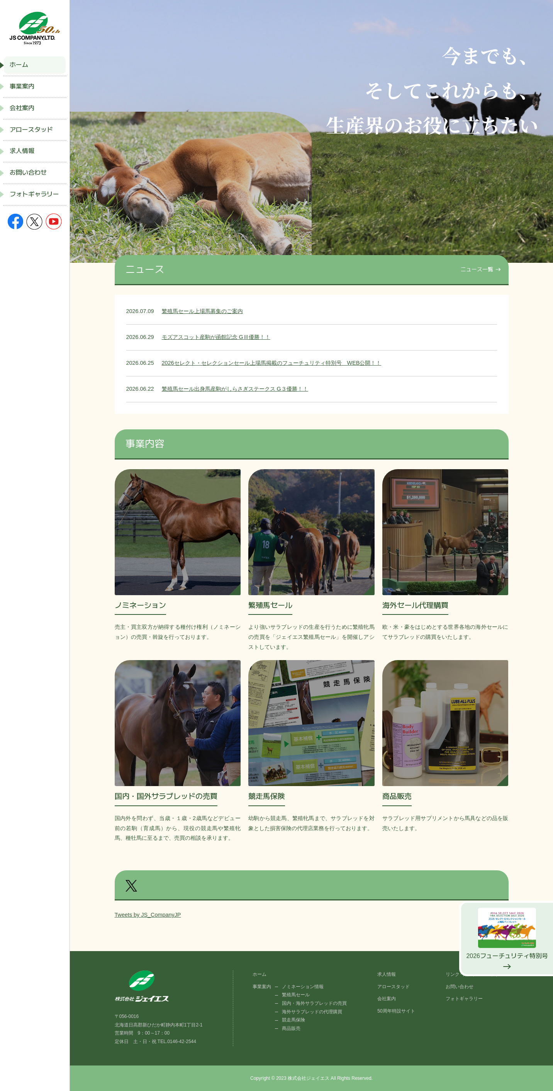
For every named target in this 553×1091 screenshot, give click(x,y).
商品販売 (291, 1028)
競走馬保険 (293, 1020)
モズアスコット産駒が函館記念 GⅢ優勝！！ (216, 337)
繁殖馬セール (296, 994)
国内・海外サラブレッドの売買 (314, 1003)
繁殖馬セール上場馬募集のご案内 (202, 311)
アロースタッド (31, 129)
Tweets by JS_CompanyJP (148, 915)
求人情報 (22, 151)
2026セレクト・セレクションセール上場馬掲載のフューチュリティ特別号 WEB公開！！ (272, 363)
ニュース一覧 (477, 269)
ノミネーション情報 (303, 986)
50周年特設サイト (396, 1011)
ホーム (19, 64)
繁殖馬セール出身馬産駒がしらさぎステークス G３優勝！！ (235, 389)
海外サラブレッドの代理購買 (312, 1011)
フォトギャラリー (34, 194)
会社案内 (22, 108)
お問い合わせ (28, 172)
